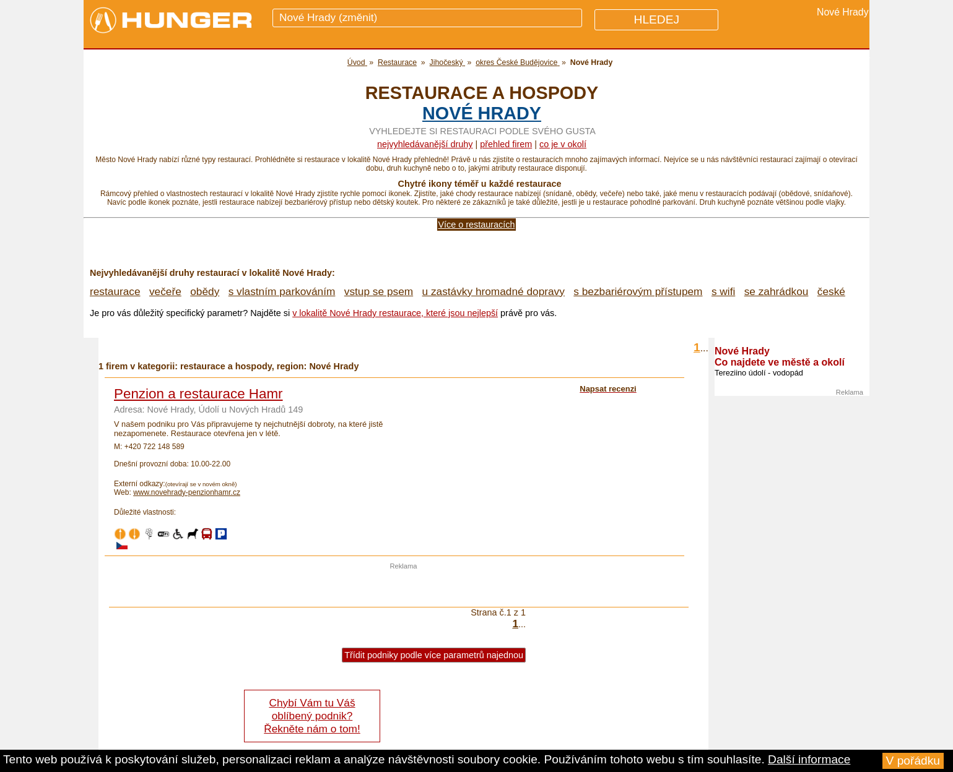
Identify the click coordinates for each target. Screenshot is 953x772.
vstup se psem (378, 291)
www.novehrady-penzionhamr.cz (186, 492)
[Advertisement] (404, 588)
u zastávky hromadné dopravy (493, 291)
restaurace (115, 291)
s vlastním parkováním (282, 291)
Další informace (809, 759)
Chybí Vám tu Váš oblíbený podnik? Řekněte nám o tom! (312, 716)
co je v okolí (562, 144)
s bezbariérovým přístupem (637, 291)
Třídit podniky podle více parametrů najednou (433, 655)
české (831, 291)
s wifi (723, 291)
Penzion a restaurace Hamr (198, 393)
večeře (165, 291)
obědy (204, 291)
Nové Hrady (481, 113)
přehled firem (506, 144)
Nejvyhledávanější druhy (424, 144)
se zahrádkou (776, 291)
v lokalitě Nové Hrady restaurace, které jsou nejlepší (395, 313)
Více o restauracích (476, 224)
